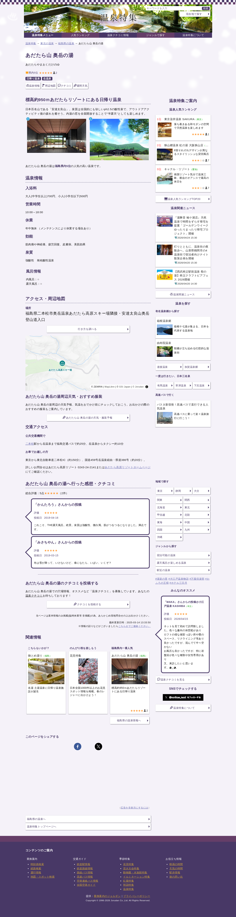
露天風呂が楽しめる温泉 (171, 562)
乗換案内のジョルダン (107, 896)
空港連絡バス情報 (87, 880)
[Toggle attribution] (147, 387)
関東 (159, 499)
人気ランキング (80, 35)
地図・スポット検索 (43, 876)
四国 (159, 529)
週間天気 (80, 85)
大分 (196, 490)
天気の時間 (176, 868)
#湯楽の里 (161, 578)
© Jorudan (138, 386)
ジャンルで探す (155, 35)
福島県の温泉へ (36, 819)
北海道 (161, 507)
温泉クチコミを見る (171, 679)
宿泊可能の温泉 (166, 555)
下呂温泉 (199, 385)
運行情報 (36, 872)
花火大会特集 (131, 868)
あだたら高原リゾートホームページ (128, 467)
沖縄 (159, 537)
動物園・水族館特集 (135, 872)
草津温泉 (181, 385)
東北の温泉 (47, 43)
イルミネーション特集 (136, 876)
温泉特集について (193, 35)
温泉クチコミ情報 (118, 35)
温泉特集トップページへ (41, 826)
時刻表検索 (37, 864)
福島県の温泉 (66, 43)
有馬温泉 (162, 385)
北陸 (187, 514)
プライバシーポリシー (136, 896)
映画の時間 (176, 864)
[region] (88, 363)
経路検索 (36, 868)
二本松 (29, 443)
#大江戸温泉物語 (178, 578)
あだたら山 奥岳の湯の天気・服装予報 (87, 417)
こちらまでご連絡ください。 (134, 626)
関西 (187, 499)
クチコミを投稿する (87, 604)
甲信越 (161, 514)
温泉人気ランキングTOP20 (182, 198)
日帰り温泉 (33, 78)
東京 (160, 490)
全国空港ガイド (86, 884)
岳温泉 (47, 78)
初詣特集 (128, 884)
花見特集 (128, 864)
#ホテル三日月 (178, 582)
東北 (187, 507)
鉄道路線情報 (85, 868)
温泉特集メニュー (42, 35)
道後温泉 (162, 366)
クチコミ (65, 85)
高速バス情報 (85, 876)
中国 (187, 522)
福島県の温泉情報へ (129, 720)
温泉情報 (33, 85)
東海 (159, 522)
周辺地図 (49, 85)
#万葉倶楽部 (197, 578)
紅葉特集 (128, 880)
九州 (187, 529)
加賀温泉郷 (191, 366)
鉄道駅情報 (83, 864)
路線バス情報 (85, 872)
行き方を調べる (87, 329)
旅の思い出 (176, 876)
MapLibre (109, 386)
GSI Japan (125, 386)
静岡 (178, 490)
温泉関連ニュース (182, 294)
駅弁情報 (174, 872)
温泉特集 (30, 43)
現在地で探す (194, 14)
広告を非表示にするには (134, 807)
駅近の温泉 (163, 570)
